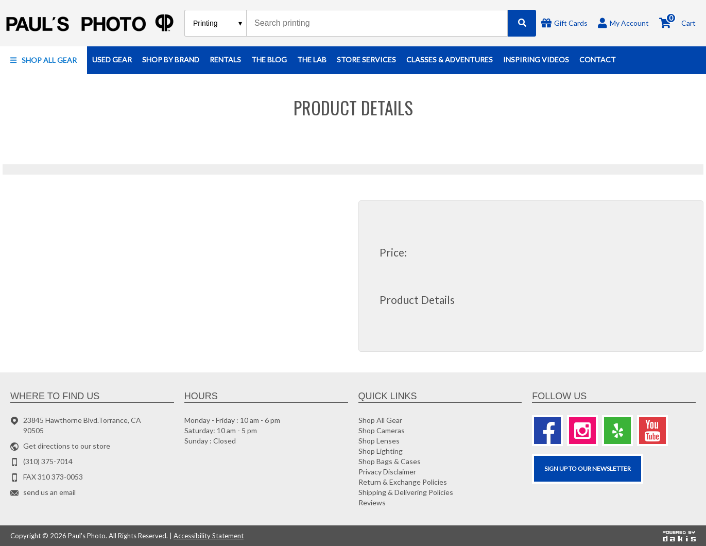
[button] (43, 60)
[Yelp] (617, 430)
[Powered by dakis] (679, 535)
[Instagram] (582, 430)
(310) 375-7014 (48, 461)
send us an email (49, 492)
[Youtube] (652, 430)
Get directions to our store (66, 445)
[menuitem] (43, 60)
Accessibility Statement (209, 536)
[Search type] (218, 23)
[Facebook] (547, 430)
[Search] (522, 23)
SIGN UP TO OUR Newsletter (587, 468)
